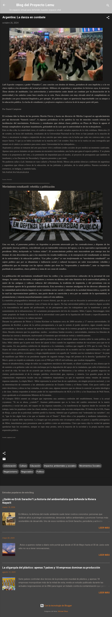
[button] (108, 18)
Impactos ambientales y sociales (60, 466)
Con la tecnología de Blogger (56, 605)
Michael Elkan (63, 611)
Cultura (23, 466)
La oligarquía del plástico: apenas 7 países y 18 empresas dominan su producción (51, 567)
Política (40, 471)
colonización (10, 466)
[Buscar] (108, 5)
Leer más (104, 527)
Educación (35, 466)
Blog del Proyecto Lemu (35, 5)
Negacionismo (11, 471)
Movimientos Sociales (90, 466)
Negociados (27, 471)
